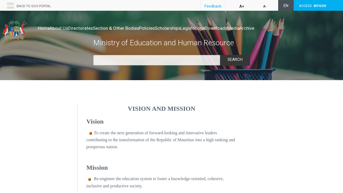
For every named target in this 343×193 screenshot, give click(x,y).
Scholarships (196, 28)
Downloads (255, 28)
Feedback (212, 6)
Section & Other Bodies (133, 28)
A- (264, 6)
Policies (169, 28)
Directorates (91, 28)
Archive (297, 28)
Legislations (226, 28)
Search (235, 59)
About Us (64, 28)
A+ (241, 6)
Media (278, 28)
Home (44, 28)
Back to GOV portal (34, 6)
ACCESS (312, 6)
